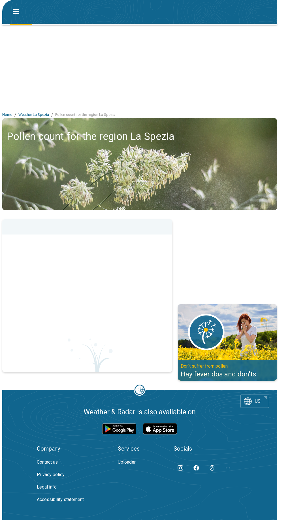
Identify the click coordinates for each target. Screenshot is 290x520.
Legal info (47, 487)
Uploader (127, 462)
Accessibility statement (60, 499)
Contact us (47, 462)
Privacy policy (51, 474)
